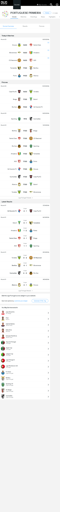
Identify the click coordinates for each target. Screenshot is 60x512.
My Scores (42, 4)
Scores (16, 5)
